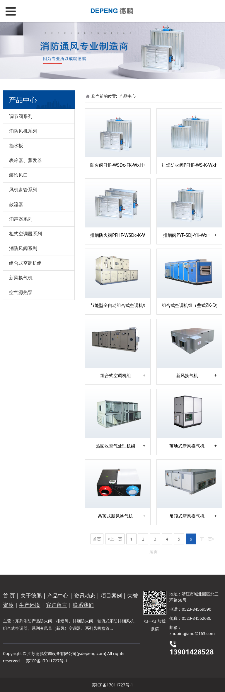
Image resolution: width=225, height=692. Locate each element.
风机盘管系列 (23, 189)
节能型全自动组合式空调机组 (117, 305)
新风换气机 (21, 277)
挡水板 (16, 145)
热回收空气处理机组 (115, 446)
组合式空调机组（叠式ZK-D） (189, 305)
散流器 (16, 204)
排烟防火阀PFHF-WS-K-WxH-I (189, 165)
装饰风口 (18, 175)
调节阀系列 (21, 116)
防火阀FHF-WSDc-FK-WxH (116, 165)
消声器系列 (21, 219)
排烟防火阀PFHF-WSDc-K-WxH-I (117, 235)
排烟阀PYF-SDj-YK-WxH (187, 235)
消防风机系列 (23, 131)
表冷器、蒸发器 (25, 160)
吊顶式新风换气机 (115, 516)
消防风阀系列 (23, 248)
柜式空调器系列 (25, 233)
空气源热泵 (21, 292)
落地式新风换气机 (186, 446)
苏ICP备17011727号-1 (46, 661)
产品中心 (127, 96)
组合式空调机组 (25, 263)
